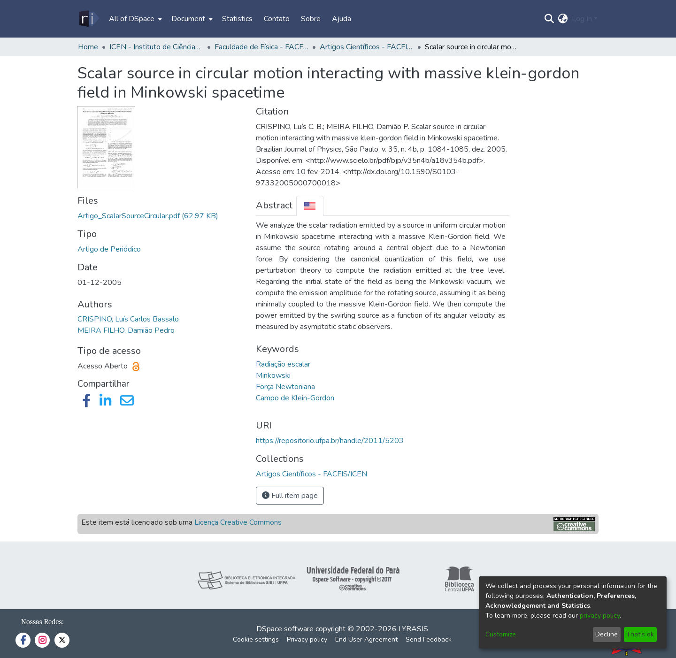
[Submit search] (549, 18)
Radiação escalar (283, 364)
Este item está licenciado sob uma (181, 522)
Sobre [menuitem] (311, 19)
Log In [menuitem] (582, 19)
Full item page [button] (290, 495)
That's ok (640, 634)
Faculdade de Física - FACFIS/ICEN (261, 47)
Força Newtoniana (285, 387)
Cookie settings (256, 639)
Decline (606, 634)
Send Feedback (429, 639)
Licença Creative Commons (238, 522)
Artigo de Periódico (109, 249)
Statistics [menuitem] (237, 19)
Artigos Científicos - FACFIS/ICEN (367, 47)
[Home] (88, 18)
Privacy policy (307, 639)
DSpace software (285, 629)
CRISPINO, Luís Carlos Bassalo (128, 319)
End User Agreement (366, 639)
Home (88, 47)
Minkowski (273, 375)
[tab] (309, 206)
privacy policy (600, 615)
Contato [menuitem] (277, 19)
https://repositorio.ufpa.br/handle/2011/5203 (330, 441)
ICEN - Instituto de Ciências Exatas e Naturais (156, 47)
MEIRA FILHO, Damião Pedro (126, 330)
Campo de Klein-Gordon (295, 398)
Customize (500, 634)
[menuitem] (134, 19)
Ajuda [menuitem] (341, 19)
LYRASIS (413, 629)
